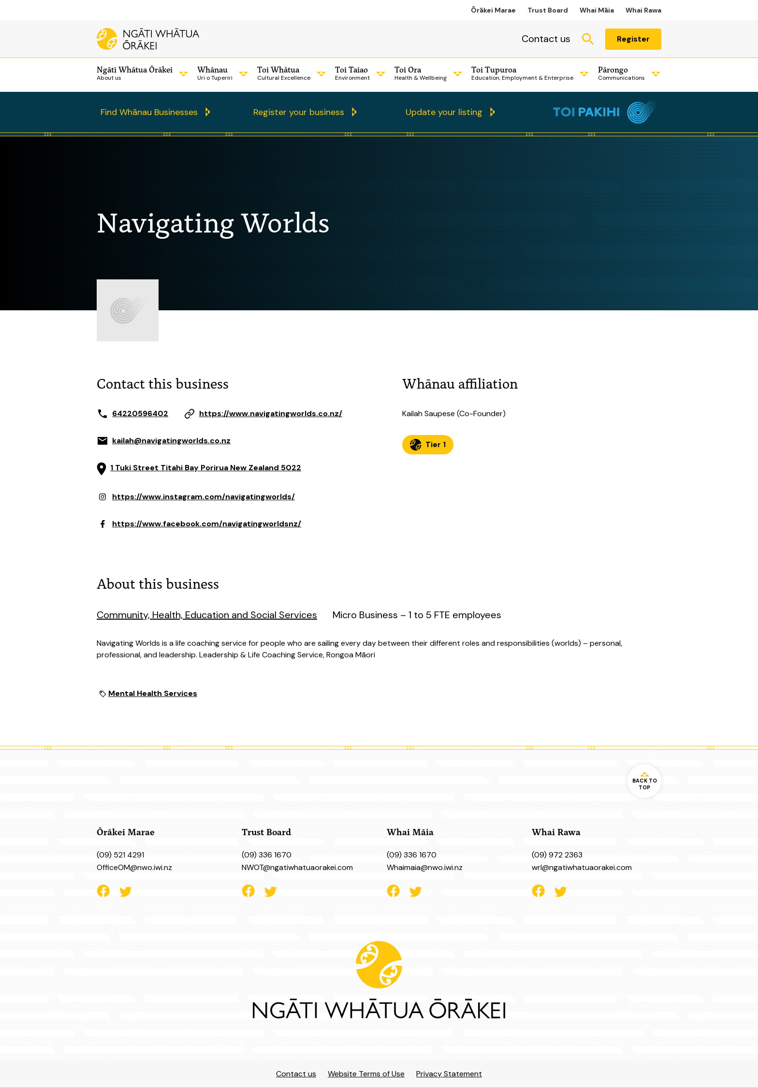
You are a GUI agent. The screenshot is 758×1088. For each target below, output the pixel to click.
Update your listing (444, 112)
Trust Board (547, 10)
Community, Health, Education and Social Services (207, 615)
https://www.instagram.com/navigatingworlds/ (203, 497)
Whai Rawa (643, 10)
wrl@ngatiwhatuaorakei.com (582, 867)
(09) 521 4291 (120, 855)
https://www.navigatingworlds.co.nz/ (270, 413)
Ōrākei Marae (493, 10)
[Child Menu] (182, 74)
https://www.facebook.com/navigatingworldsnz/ (206, 524)
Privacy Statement (449, 1074)
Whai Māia (597, 10)
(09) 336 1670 (267, 855)
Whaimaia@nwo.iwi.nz (425, 867)
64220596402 (140, 413)
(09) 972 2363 (557, 855)
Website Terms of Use (366, 1074)
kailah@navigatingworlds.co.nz (171, 440)
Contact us (546, 38)
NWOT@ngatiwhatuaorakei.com (297, 867)
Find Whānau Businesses (149, 112)
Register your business (298, 112)
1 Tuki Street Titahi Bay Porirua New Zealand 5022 (205, 468)
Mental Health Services (152, 693)
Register (633, 39)
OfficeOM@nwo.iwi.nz (134, 867)
